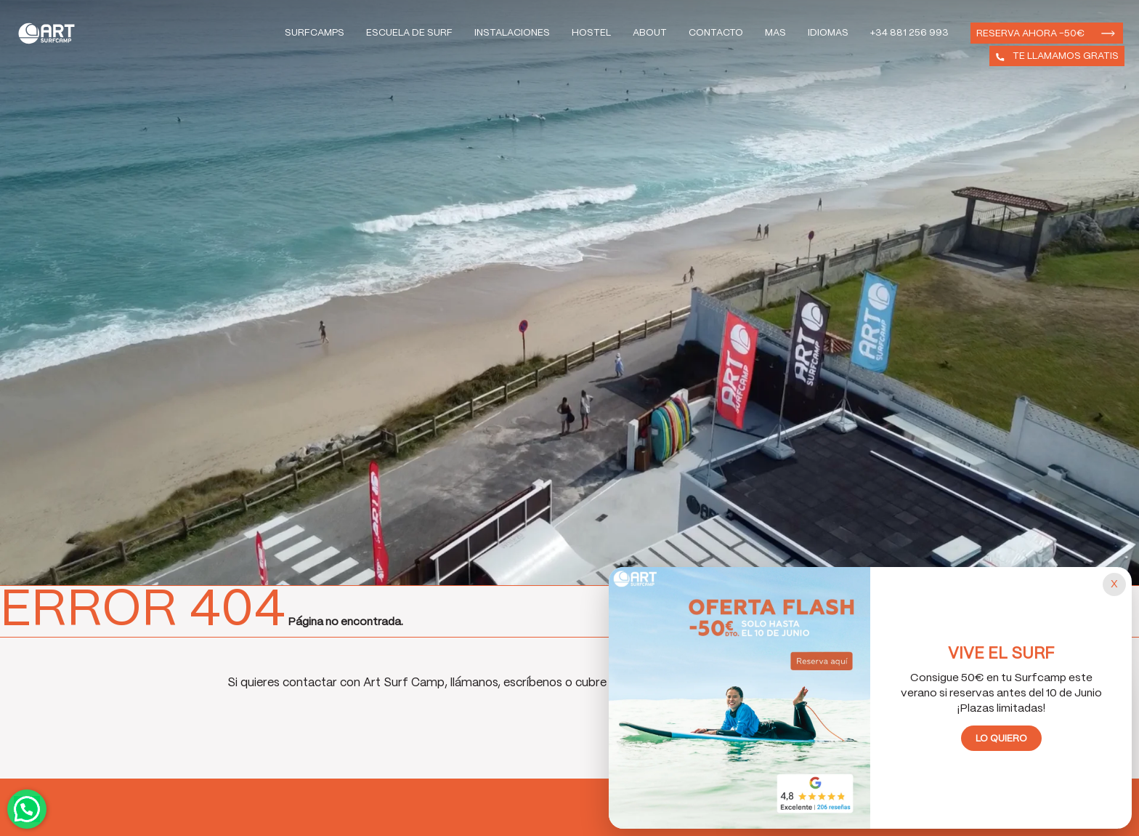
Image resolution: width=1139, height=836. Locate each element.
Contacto (716, 33)
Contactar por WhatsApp (26, 809)
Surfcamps (314, 33)
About (650, 33)
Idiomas (828, 33)
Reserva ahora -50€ (1030, 34)
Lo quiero (1001, 739)
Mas (775, 33)
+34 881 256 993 (909, 33)
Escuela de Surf (409, 33)
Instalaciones (512, 33)
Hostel (591, 33)
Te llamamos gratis (1066, 56)
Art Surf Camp (50, 33)
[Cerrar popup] (1114, 584)
